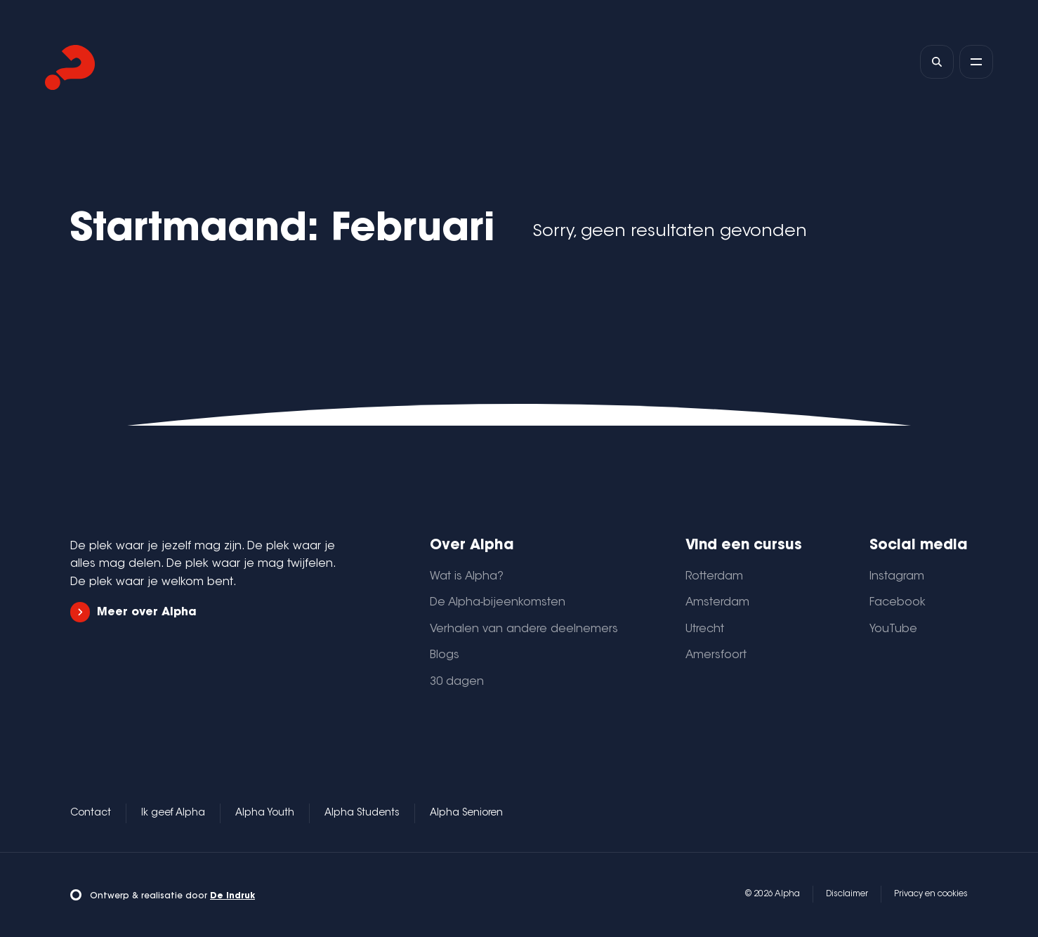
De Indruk (232, 896)
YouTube (893, 629)
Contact (90, 813)
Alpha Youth (264, 813)
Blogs (444, 655)
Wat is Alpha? (467, 576)
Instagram (896, 576)
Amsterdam (717, 602)
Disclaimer (847, 894)
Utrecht (704, 629)
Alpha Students (362, 813)
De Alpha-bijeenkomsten (497, 602)
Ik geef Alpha (173, 813)
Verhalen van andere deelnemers (524, 629)
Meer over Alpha (133, 612)
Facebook (897, 602)
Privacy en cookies (931, 894)
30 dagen (457, 682)
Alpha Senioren (466, 813)
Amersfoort (716, 655)
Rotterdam (714, 576)
